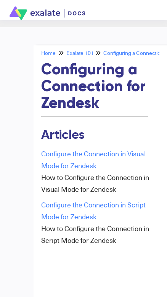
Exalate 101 (80, 52)
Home (48, 52)
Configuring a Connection (133, 52)
